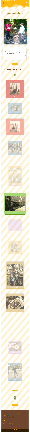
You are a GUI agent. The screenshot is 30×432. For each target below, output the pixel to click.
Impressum (17, 413)
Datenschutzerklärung (19, 415)
